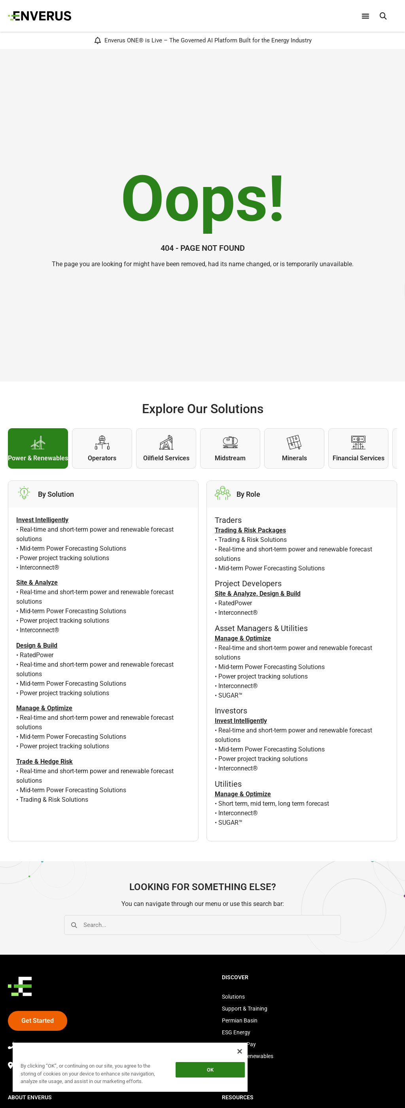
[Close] (239, 1051)
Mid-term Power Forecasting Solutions (73, 548)
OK (210, 1070)
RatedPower (36, 655)
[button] (383, 16)
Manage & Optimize (243, 638)
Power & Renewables (247, 1056)
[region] (130, 1068)
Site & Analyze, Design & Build (258, 593)
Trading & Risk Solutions (54, 799)
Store (228, 1068)
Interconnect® (39, 567)
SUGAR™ (230, 695)
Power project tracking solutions (64, 558)
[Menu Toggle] (365, 16)
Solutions (233, 997)
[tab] (38, 448)
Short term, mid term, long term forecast (273, 803)
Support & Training (244, 1008)
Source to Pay (239, 1044)
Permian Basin (239, 1020)
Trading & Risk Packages (250, 530)
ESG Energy (236, 1032)
